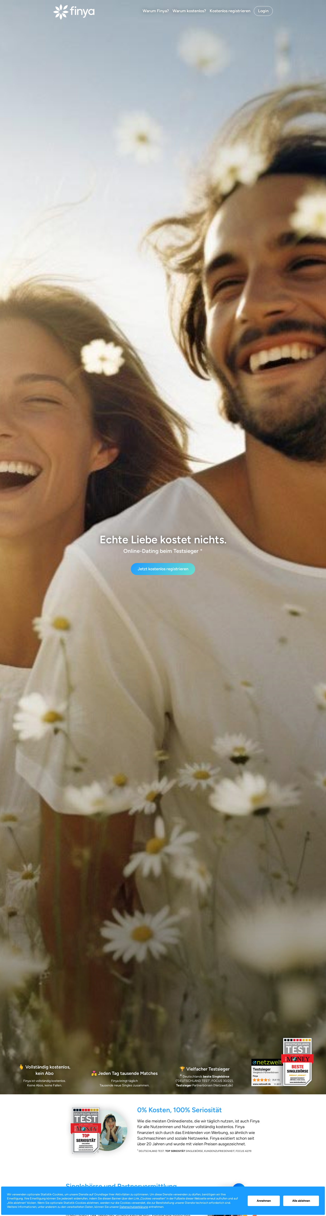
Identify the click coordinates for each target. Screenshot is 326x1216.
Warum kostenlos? (189, 10)
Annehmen (264, 1200)
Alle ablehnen (301, 1200)
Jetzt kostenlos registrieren (163, 568)
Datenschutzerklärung (134, 1207)
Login (263, 10)
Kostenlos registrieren (230, 10)
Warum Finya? (156, 10)
